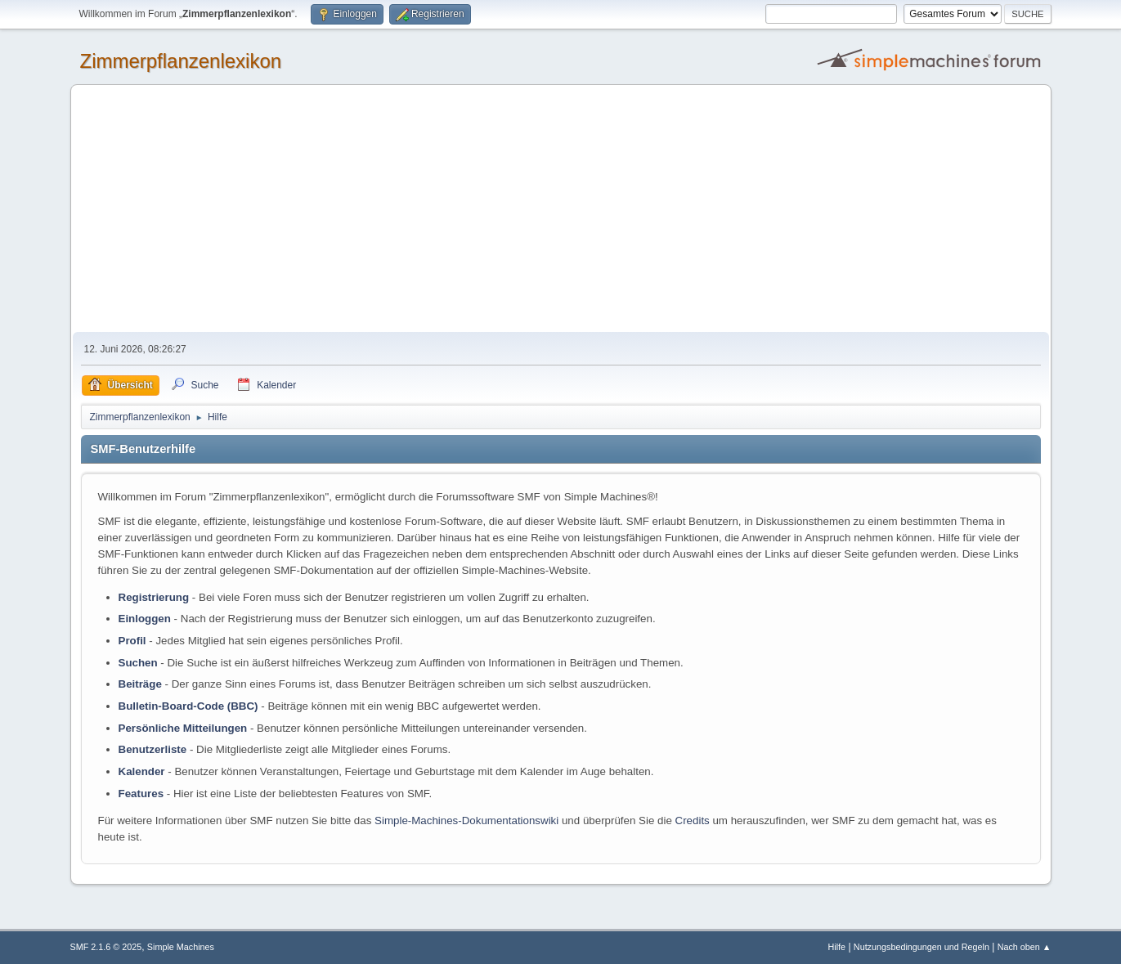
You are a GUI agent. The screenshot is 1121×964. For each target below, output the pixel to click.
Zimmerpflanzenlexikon (181, 61)
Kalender (142, 771)
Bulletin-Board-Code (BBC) (188, 706)
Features (141, 793)
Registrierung (154, 597)
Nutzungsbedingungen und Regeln (921, 947)
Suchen (138, 663)
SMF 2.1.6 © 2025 (106, 947)
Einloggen (145, 618)
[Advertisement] (561, 209)
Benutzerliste (153, 749)
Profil (132, 640)
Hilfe (836, 947)
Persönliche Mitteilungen (183, 728)
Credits (692, 820)
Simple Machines (180, 947)
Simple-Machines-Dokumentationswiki (466, 820)
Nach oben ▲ (1024, 947)
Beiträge (140, 684)
